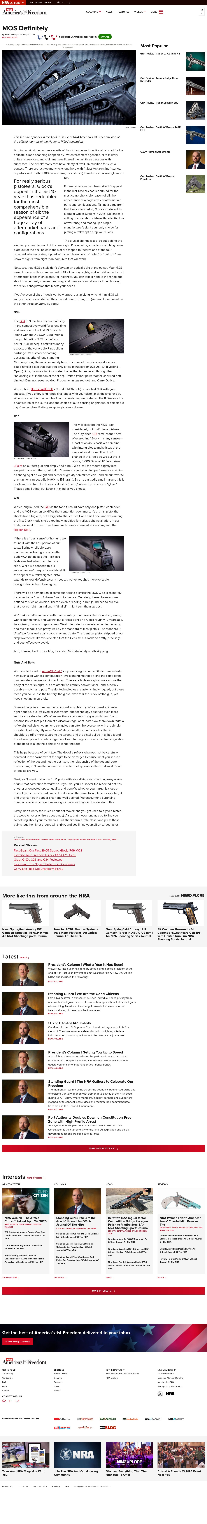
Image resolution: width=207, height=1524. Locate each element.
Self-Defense (25, 1224)
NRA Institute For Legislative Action (122, 1373)
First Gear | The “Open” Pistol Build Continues (44, 864)
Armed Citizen (11, 1184)
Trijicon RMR (22, 529)
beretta (112, 1231)
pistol (64, 839)
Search (5, 1390)
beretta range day (126, 1231)
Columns (92, 12)
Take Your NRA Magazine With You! (23, 1473)
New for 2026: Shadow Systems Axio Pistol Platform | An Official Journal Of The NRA (76, 932)
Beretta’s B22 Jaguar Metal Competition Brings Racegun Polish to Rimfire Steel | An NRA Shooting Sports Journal (128, 1223)
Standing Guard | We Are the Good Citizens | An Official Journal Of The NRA (76, 1221)
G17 (94, 434)
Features (123, 12)
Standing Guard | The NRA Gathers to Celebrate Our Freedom (90, 1083)
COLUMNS (91, 1228)
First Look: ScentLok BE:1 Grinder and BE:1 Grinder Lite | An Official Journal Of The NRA (128, 1252)
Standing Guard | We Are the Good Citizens (83, 993)
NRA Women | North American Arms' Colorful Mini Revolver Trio (180, 1221)
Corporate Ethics (40, 1486)
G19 (47, 507)
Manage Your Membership (170, 1386)
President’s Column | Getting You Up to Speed (85, 1052)
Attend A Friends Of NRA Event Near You (179, 1473)
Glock (17, 839)
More (23, 957)
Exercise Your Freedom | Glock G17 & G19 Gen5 (45, 855)
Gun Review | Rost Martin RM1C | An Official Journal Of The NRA (177, 1250)
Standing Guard (64, 1228)
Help (4, 1386)
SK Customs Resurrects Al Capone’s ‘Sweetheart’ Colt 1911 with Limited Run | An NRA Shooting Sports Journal (179, 934)
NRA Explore (112, 1378)
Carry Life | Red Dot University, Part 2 (38, 868)
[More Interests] (44, 1178)
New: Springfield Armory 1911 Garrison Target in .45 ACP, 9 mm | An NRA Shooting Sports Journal (25, 932)
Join (33, 2)
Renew (40, 2)
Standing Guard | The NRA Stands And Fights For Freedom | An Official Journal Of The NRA (77, 1260)
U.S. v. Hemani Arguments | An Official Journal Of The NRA (23, 1247)
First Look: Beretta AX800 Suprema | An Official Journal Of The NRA (127, 1240)
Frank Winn (54, 839)
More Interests (34, 1178)
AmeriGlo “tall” (52, 671)
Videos (138, 12)
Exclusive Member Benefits (170, 1378)
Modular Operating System (34, 839)
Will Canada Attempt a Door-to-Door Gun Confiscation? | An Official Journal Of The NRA (25, 1235)
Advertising (7, 1373)
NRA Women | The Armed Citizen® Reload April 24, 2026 (26, 1219)
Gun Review (165, 1227)
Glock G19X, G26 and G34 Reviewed (38, 859)
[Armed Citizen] (17, 1277)
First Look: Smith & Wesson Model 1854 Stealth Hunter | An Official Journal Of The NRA (129, 1265)
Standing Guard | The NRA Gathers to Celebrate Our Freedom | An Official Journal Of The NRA (74, 1247)
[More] (27, 957)
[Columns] (64, 1277)
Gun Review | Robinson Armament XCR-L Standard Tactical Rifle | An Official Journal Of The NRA (181, 1238)
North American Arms (182, 1227)
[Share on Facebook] (40, 36)
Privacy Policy (7, 1486)
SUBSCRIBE (17, 1341)
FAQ (4, 1382)
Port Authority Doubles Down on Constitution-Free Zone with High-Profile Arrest (89, 1119)
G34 (22, 321)
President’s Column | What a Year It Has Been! (85, 964)
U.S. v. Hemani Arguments (69, 1023)
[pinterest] (54, 36)
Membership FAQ (166, 1382)
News (109, 12)
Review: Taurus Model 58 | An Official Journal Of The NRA (178, 1260)
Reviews (163, 1184)
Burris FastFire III (42, 389)
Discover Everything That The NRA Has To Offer (126, 1473)
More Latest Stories (116, 1148)
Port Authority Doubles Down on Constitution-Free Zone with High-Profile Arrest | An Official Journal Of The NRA (24, 1258)
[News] (112, 1277)
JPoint (18, 466)
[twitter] (47, 36)
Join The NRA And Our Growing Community (76, 1473)
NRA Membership (166, 1373)
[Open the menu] (161, 11)
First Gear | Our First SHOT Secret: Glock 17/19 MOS (48, 850)
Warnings (56, 1486)
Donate (49, 2)
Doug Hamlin (79, 1228)
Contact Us (7, 1378)
